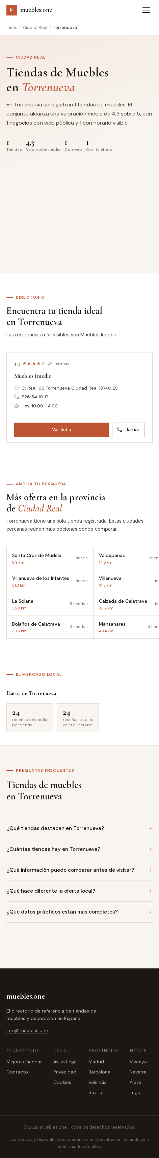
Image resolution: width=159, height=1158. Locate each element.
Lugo (135, 1092)
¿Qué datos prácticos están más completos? (62, 911)
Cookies (62, 1082)
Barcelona (99, 1072)
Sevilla (95, 1092)
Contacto (17, 1072)
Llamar (128, 429)
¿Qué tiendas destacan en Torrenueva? (55, 828)
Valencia (97, 1082)
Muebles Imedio (33, 375)
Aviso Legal (65, 1062)
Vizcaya (138, 1062)
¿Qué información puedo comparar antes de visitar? (70, 870)
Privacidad (64, 1072)
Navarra (138, 1072)
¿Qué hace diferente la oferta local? (50, 891)
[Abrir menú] (146, 10)
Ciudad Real (35, 27)
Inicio (12, 27)
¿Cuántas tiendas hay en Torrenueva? (53, 849)
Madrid (96, 1062)
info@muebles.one (27, 1030)
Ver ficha (61, 429)
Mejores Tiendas (24, 1062)
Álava (135, 1082)
